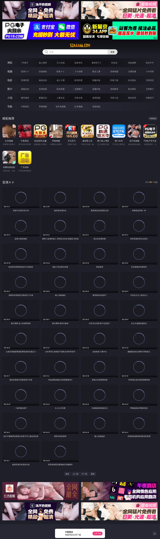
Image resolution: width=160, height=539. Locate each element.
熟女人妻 (96, 71)
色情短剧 (96, 106)
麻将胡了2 (96, 62)
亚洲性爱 (25, 80)
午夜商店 (25, 106)
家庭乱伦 (43, 97)
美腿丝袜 (96, 89)
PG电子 (25, 62)
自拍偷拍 (43, 71)
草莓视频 (43, 106)
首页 (67, 474)
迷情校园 (96, 97)
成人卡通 (61, 80)
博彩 (9, 62)
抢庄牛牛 (150, 62)
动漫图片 (78, 89)
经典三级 (114, 80)
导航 (9, 106)
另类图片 (150, 89)
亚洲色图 (43, 89)
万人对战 (61, 62)
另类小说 (114, 97)
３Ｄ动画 (78, 71)
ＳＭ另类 (150, 71)
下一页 (84, 474)
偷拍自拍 (43, 80)
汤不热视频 (61, 106)
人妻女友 (61, 97)
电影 (9, 80)
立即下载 (97, 533)
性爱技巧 (150, 97)
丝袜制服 (114, 71)
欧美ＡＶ (61, 71)
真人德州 (43, 62)
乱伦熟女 (132, 80)
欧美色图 (61, 89)
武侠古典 (78, 97)
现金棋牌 (132, 62)
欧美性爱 (78, 80)
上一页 (75, 474)
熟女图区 (132, 89)
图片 (9, 89)
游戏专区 (78, 62)
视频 (9, 71)
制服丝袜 (96, 80)
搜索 (112, 52)
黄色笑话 (132, 97)
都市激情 (25, 97)
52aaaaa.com (80, 45)
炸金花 (114, 62)
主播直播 (132, 71)
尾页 (92, 474)
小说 (9, 97)
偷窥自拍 (25, 89)
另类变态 (150, 80)
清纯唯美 (114, 89)
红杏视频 (78, 106)
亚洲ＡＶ (25, 71)
